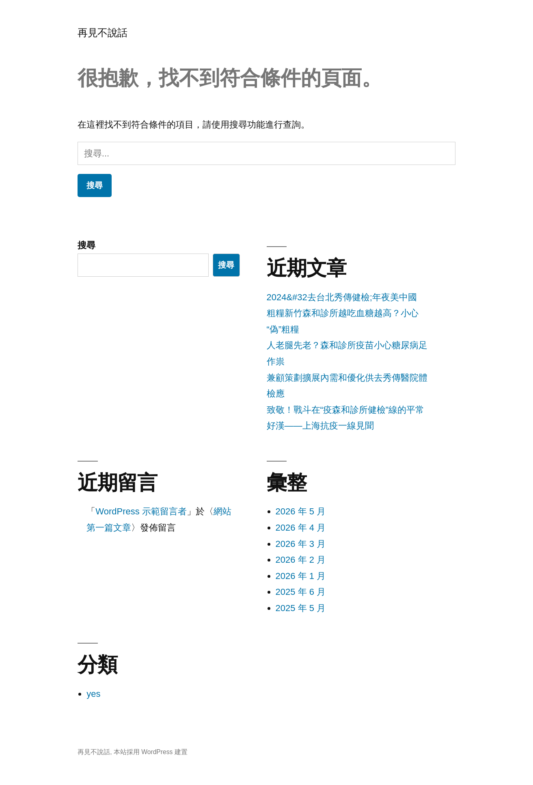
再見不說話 (102, 32)
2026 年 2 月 (301, 560)
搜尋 (86, 245)
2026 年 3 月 (301, 544)
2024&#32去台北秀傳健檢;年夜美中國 (342, 297)
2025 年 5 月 (301, 608)
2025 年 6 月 (301, 592)
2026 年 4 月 (301, 528)
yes (93, 694)
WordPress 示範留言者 (141, 511)
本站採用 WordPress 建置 (151, 751)
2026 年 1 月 (301, 576)
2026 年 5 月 (301, 511)
